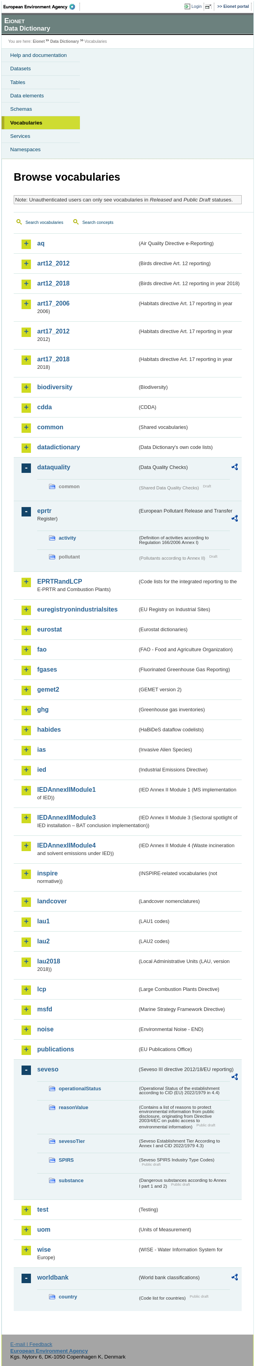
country (68, 1297)
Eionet (39, 41)
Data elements (27, 96)
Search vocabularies (44, 222)
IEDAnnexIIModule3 (66, 817)
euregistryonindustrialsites (77, 609)
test (42, 1209)
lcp (41, 989)
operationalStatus (80, 1088)
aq (41, 243)
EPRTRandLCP (59, 581)
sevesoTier (72, 1141)
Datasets (20, 68)
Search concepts (97, 222)
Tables (17, 82)
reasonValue (73, 1107)
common (50, 427)
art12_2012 (53, 263)
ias (41, 749)
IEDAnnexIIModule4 (66, 845)
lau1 (43, 921)
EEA (42, 7)
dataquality (53, 467)
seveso (47, 1069)
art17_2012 (53, 331)
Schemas (21, 109)
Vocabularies (26, 123)
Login (197, 6)
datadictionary (58, 447)
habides (49, 729)
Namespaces (25, 149)
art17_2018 (53, 359)
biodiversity (54, 387)
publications (55, 1049)
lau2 (43, 941)
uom (44, 1229)
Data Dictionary (64, 41)
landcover (52, 901)
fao (42, 649)
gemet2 (48, 689)
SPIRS (66, 1160)
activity (67, 538)
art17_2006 (53, 303)
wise (44, 1249)
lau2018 (48, 961)
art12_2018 (53, 283)
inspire (47, 873)
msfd (44, 1009)
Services (20, 136)
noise (45, 1029)
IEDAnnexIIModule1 (66, 789)
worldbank (53, 1277)
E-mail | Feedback (31, 1344)
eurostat (49, 629)
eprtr (44, 510)
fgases (47, 669)
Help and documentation (38, 55)
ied (41, 769)
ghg (43, 709)
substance (71, 1180)
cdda (44, 407)
